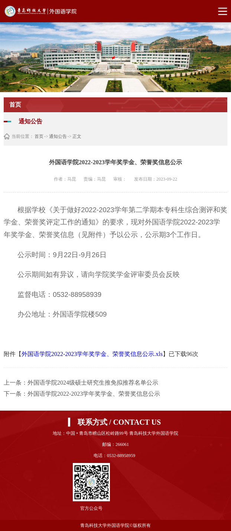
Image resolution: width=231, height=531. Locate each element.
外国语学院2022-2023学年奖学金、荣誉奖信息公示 (93, 394)
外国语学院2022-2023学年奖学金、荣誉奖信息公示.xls (92, 354)
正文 (76, 136)
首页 (39, 136)
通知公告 (58, 136)
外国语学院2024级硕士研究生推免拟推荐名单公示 (92, 382)
